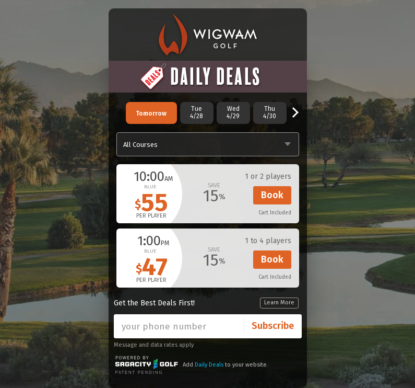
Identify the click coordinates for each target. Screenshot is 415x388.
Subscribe (273, 326)
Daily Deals (209, 364)
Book (272, 195)
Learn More (279, 302)
